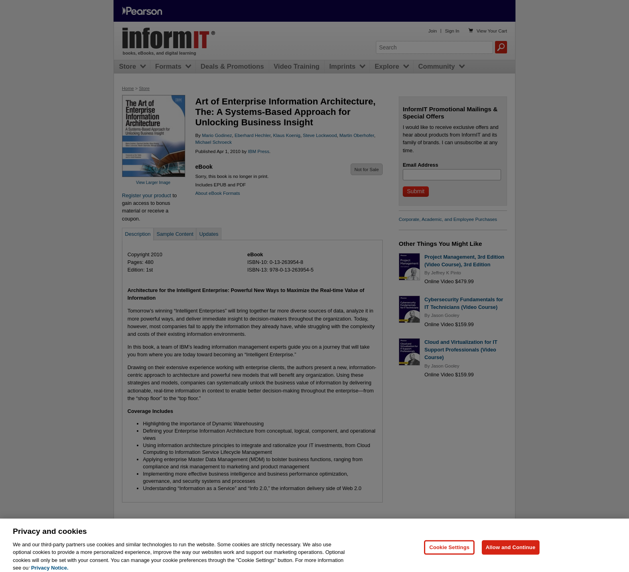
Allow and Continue (511, 552)
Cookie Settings (449, 552)
